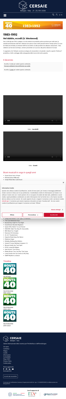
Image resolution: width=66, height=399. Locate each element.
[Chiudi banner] (63, 182)
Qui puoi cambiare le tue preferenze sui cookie (17, 66)
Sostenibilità (6, 357)
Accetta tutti (54, 215)
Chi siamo (6, 347)
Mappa (5, 351)
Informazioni (6, 355)
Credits (5, 353)
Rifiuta (12, 215)
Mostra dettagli (55, 209)
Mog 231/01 (6, 359)
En (61, 14)
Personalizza (33, 215)
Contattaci (6, 349)
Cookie (11, 69)
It (59, 14)
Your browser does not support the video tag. (33, 110)
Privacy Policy (7, 361)
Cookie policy (7, 363)
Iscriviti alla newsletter (10, 376)
